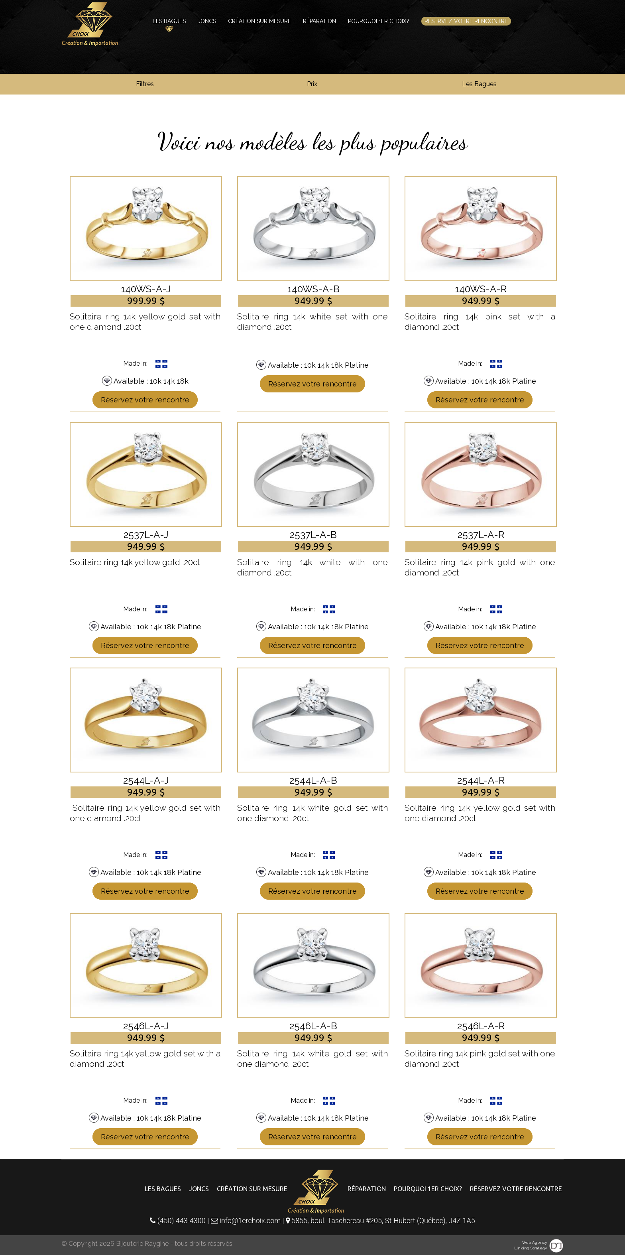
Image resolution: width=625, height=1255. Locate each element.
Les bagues (169, 21)
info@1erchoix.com (247, 1220)
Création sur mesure (259, 21)
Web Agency (534, 1242)
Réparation (319, 21)
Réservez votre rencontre (466, 21)
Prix (312, 84)
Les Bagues (479, 84)
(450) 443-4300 (177, 1220)
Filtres (145, 84)
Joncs (207, 21)
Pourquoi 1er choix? (378, 21)
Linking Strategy (530, 1248)
